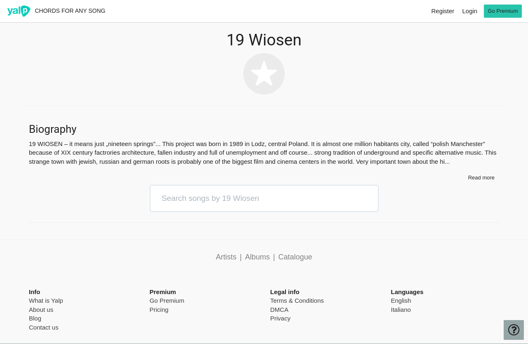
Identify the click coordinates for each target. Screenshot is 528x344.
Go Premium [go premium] (503, 11)
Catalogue (295, 257)
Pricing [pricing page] (159, 309)
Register (442, 10)
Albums (257, 257)
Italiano (401, 309)
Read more (481, 177)
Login (469, 10)
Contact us (44, 327)
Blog (35, 318)
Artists (226, 257)
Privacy (280, 318)
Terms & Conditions (297, 300)
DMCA (279, 309)
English (401, 300)
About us (41, 309)
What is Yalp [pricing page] (46, 300)
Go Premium (167, 300)
